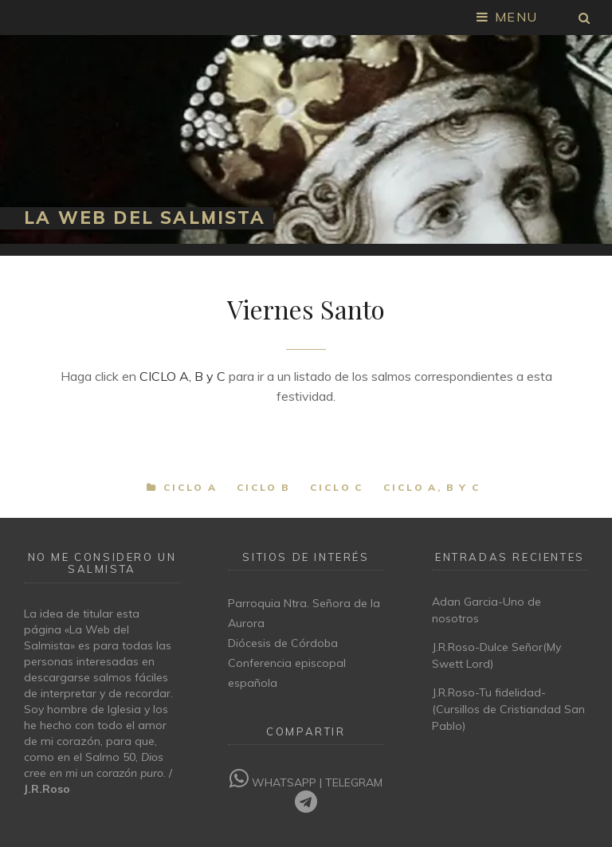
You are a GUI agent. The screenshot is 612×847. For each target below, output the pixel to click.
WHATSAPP (275, 782)
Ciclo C (337, 487)
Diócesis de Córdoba (283, 643)
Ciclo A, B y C (432, 487)
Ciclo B (264, 487)
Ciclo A (190, 487)
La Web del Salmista (144, 217)
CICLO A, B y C (182, 376)
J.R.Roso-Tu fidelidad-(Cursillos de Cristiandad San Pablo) (508, 709)
